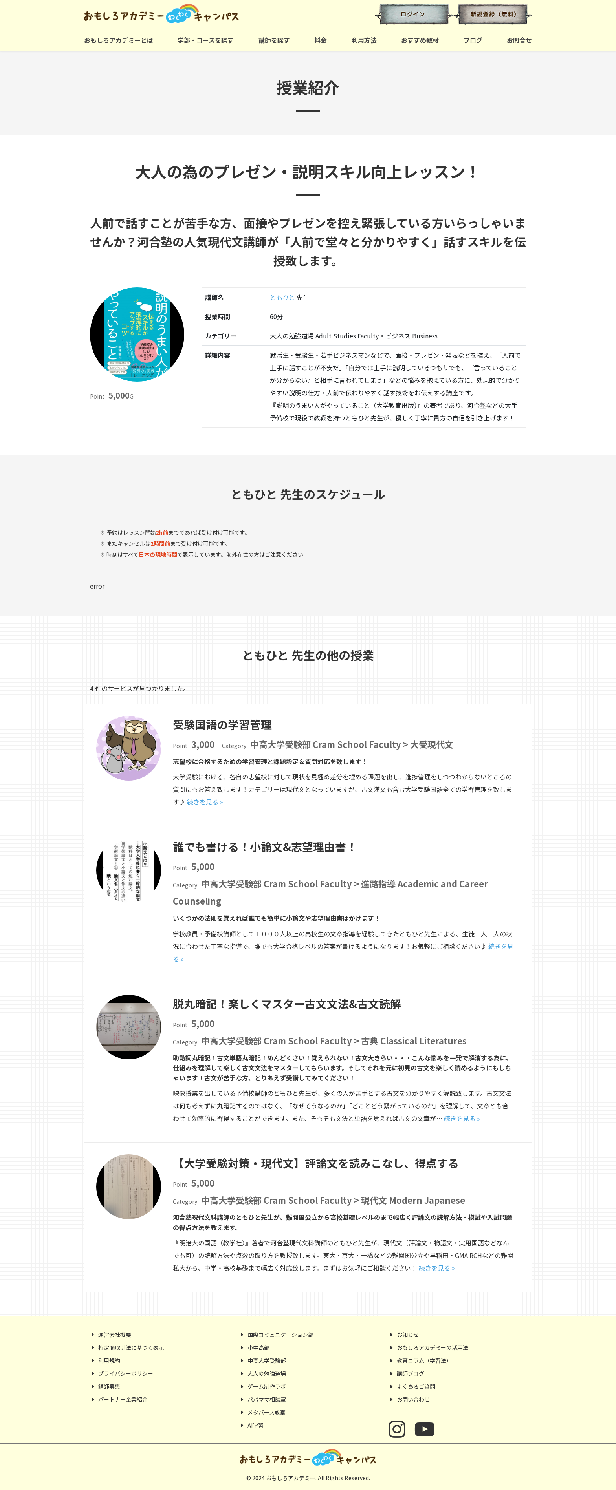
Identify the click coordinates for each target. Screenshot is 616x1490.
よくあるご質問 (416, 1386)
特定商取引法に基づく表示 (131, 1347)
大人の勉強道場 (267, 1373)
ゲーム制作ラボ (267, 1386)
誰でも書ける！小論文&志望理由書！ (265, 846)
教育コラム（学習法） (424, 1360)
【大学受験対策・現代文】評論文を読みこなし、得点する (316, 1163)
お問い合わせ (413, 1399)
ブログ (473, 40)
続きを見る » (205, 801)
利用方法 (364, 40)
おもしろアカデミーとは (118, 40)
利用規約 (109, 1360)
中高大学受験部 (267, 1360)
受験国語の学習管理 (222, 724)
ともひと (282, 297)
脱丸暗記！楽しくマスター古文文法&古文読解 (287, 1003)
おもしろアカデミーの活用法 (432, 1347)
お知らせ (408, 1334)
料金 (320, 40)
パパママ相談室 (267, 1399)
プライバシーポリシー (125, 1373)
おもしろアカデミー (193, 14)
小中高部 (259, 1347)
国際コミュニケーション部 (281, 1334)
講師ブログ (410, 1373)
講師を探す (274, 40)
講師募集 (109, 1386)
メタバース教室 (267, 1412)
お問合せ (519, 40)
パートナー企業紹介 (123, 1399)
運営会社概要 (114, 1334)
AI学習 (256, 1425)
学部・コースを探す (206, 40)
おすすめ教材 (420, 40)
